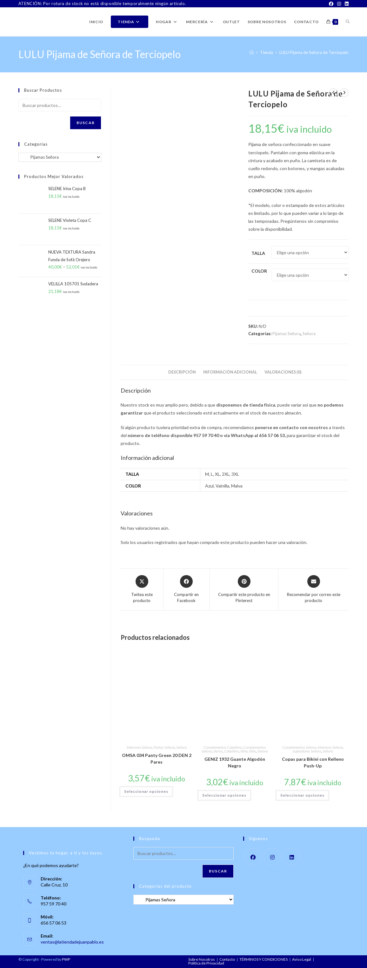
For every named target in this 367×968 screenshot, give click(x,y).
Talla (258, 253)
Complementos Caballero (223, 747)
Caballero (231, 751)
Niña (244, 751)
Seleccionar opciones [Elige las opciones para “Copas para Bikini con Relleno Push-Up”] (302, 795)
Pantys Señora (164, 747)
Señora (309, 333)
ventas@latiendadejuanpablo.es (72, 942)
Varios (218, 751)
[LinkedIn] (346, 4)
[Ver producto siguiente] (344, 92)
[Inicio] (252, 52)
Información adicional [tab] (230, 372)
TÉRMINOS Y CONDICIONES (263, 959)
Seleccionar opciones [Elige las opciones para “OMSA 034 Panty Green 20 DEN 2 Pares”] (146, 791)
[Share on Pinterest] (244, 589)
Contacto (227, 959)
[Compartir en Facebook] (186, 589)
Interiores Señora (139, 747)
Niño (252, 751)
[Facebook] (331, 4)
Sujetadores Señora (306, 751)
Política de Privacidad (206, 963)
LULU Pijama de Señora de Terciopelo (314, 52)
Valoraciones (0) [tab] (282, 372)
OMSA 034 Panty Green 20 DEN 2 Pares (156, 759)
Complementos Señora (299, 747)
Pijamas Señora (286, 333)
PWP (66, 959)
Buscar (86, 122)
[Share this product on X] (141, 589)
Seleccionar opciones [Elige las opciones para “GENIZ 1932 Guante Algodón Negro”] (224, 795)
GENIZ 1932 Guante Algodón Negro (234, 762)
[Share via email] (313, 589)
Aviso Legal (301, 959)
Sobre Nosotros (201, 959)
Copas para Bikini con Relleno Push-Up (313, 762)
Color (259, 271)
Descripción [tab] (182, 372)
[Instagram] (339, 4)
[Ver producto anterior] (333, 92)
